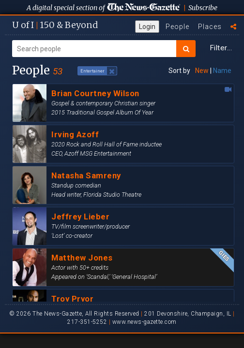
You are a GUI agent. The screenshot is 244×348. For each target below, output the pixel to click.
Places (210, 26)
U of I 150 (55, 24)
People (177, 26)
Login (147, 26)
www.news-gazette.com (144, 322)
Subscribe (202, 7)
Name (222, 70)
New (202, 70)
